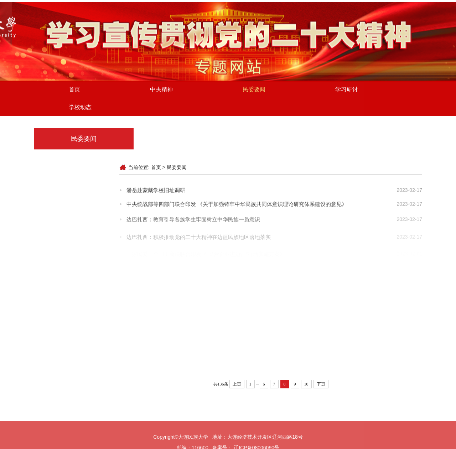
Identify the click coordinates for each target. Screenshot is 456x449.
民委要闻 (254, 90)
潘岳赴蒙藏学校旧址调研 (155, 191)
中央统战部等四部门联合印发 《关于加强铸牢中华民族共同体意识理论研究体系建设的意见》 (236, 205)
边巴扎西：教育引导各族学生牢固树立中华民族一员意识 (193, 221)
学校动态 (80, 108)
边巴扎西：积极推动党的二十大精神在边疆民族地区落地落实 (198, 239)
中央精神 (161, 90)
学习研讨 (346, 90)
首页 (74, 90)
